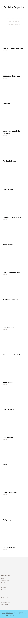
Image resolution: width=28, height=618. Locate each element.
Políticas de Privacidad (6, 597)
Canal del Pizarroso (10, 492)
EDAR (5, 465)
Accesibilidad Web (5, 602)
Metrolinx (6, 104)
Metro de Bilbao (9, 410)
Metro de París (8, 190)
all (14, 11)
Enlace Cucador (8, 327)
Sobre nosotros (5, 580)
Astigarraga (7, 520)
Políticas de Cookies (6, 600)
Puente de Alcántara (10, 300)
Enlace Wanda (8, 437)
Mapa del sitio (4, 604)
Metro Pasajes (8, 382)
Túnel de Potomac (9, 161)
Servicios (3, 582)
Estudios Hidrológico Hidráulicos (14, 18)
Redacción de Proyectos (14, 24)
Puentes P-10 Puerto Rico (12, 217)
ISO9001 (3, 589)
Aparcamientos (8, 245)
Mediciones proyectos (14, 21)
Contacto (3, 587)
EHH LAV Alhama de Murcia (13, 49)
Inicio (2, 578)
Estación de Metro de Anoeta (13, 355)
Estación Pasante (9, 547)
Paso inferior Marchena (11, 272)
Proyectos (3, 585)
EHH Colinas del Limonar (11, 76)
